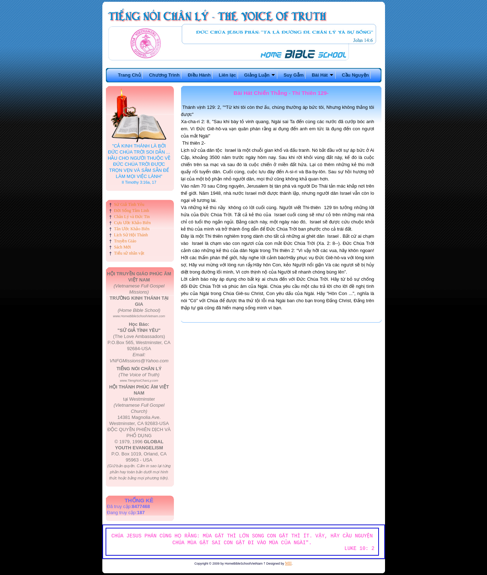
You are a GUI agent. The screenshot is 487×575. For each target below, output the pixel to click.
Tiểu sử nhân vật (129, 253)
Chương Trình (164, 75)
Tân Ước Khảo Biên (132, 228)
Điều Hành (199, 75)
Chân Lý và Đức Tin (132, 216)
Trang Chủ (129, 75)
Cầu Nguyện (355, 75)
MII (288, 563)
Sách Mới (122, 247)
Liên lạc (227, 75)
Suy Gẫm (293, 75)
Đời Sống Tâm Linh (131, 210)
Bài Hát (322, 75)
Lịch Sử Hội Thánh (131, 234)
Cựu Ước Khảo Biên (132, 222)
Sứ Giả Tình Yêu (129, 204)
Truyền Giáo (125, 240)
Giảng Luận (260, 75)
